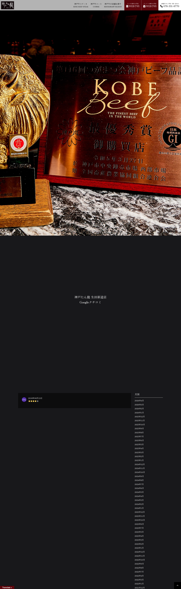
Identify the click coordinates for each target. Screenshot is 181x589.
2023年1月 (139, 547)
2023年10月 (140, 520)
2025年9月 (139, 428)
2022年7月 (139, 571)
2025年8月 (139, 432)
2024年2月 (139, 504)
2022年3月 (139, 579)
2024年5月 (139, 492)
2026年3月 (139, 404)
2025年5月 (139, 444)
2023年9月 (139, 524)
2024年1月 (139, 508)
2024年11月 (140, 468)
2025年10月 (140, 424)
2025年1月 (139, 460)
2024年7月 (139, 484)
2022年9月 (139, 563)
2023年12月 (140, 512)
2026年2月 (139, 408)
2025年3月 (139, 452)
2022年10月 (140, 559)
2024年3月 (139, 500)
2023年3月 (139, 539)
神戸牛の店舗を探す (113, 5)
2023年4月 (139, 535)
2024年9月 (139, 476)
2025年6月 (139, 440)
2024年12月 (140, 464)
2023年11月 (140, 516)
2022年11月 (140, 555)
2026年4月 (139, 400)
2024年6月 (139, 488)
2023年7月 (139, 528)
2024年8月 (139, 480)
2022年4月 (139, 575)
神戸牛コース (96, 5)
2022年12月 (140, 551)
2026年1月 (139, 412)
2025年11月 (140, 420)
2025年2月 (139, 456)
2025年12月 (140, 416)
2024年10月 (140, 472)
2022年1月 (139, 583)
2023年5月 (139, 531)
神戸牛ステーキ (80, 5)
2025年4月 (139, 448)
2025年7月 (139, 436)
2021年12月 (140, 587)
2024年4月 (139, 496)
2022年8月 (139, 567)
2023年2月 (139, 543)
